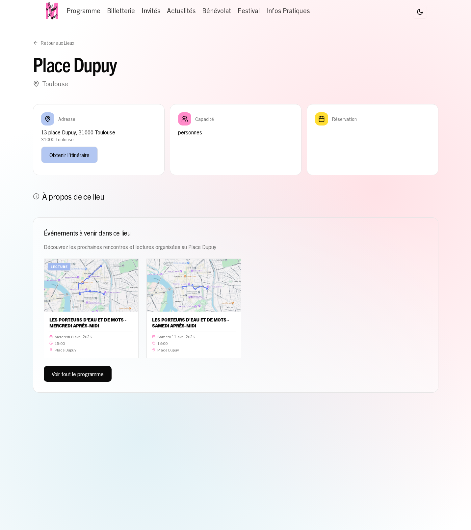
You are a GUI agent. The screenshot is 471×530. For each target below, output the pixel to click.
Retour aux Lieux (53, 43)
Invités (151, 10)
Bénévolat (216, 10)
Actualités (181, 10)
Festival (249, 10)
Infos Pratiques (288, 10)
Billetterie (121, 10)
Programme (83, 10)
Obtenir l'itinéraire (69, 155)
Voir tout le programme (78, 374)
